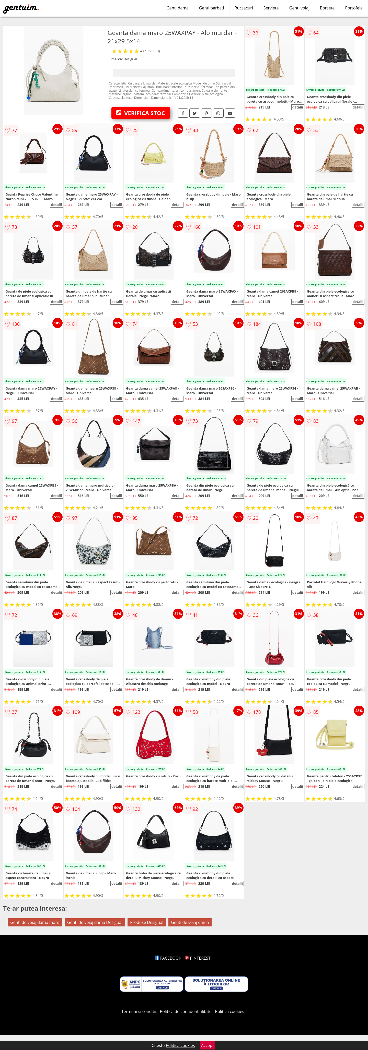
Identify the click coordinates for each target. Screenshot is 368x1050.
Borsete (327, 8)
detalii (297, 107)
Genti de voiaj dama (190, 922)
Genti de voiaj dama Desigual (94, 922)
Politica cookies (229, 1011)
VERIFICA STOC (140, 113)
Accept (207, 1045)
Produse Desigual (146, 922)
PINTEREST (197, 958)
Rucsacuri (244, 8)
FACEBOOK (168, 958)
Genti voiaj (299, 8)
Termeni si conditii (138, 1011)
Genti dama (177, 8)
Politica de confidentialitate (186, 1011)
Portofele (354, 8)
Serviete (271, 8)
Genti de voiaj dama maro (34, 922)
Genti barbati (211, 8)
